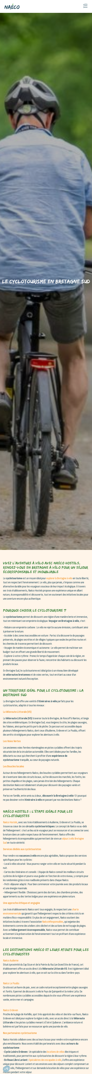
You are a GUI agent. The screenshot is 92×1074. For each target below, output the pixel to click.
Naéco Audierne (10, 960)
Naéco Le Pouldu (11, 983)
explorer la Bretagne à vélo (59, 578)
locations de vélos (55, 1052)
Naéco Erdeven (10, 1010)
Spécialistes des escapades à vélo (45, 1060)
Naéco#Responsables (52, 922)
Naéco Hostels (10, 822)
